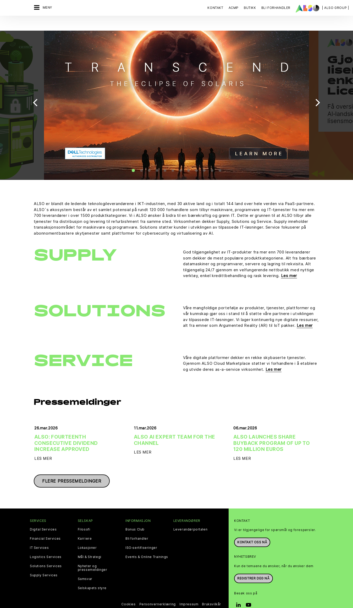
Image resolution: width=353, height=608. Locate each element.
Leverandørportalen (190, 518)
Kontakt (215, 8)
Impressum (188, 593)
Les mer (289, 264)
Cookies (128, 593)
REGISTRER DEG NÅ (253, 567)
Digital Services (43, 518)
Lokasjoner (87, 537)
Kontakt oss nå (252, 531)
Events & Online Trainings (146, 546)
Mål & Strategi (89, 546)
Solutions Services (46, 555)
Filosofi (84, 518)
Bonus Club (135, 518)
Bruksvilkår (211, 593)
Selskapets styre (92, 577)
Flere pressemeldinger (71, 470)
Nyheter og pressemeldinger (92, 557)
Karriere (85, 527)
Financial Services (45, 527)
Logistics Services (46, 546)
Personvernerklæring (157, 593)
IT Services (39, 537)
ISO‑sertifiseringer (141, 537)
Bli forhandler (136, 527)
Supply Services (44, 564)
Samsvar (85, 568)
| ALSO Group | (335, 8)
